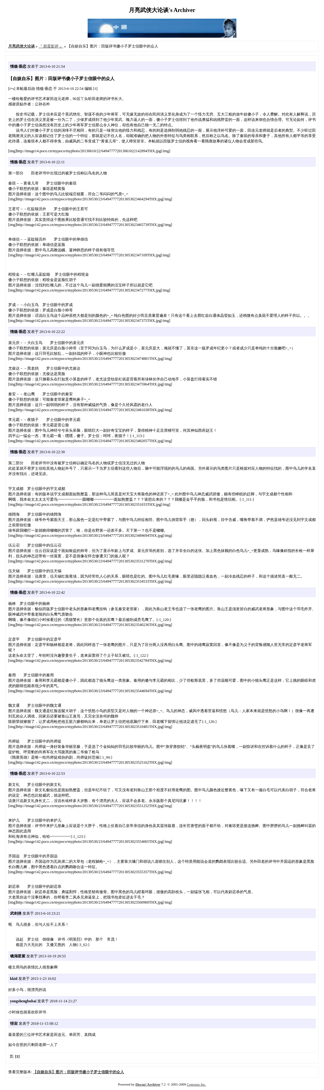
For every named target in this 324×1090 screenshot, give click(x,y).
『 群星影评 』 (51, 46)
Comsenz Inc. (196, 1084)
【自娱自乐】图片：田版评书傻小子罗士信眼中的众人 (78, 1072)
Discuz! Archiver (147, 1084)
